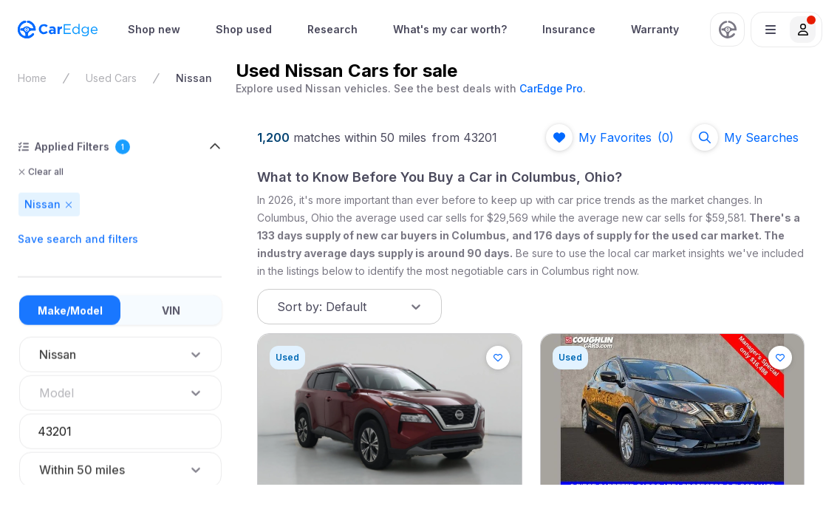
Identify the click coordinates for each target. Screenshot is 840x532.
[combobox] (40, 393)
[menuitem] (154, 29)
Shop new (154, 29)
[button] (786, 29)
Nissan (194, 78)
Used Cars (111, 78)
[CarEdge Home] (58, 29)
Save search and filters (78, 239)
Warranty (655, 29)
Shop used (244, 29)
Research (332, 29)
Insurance (568, 29)
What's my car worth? (450, 29)
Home (32, 78)
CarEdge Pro (551, 88)
